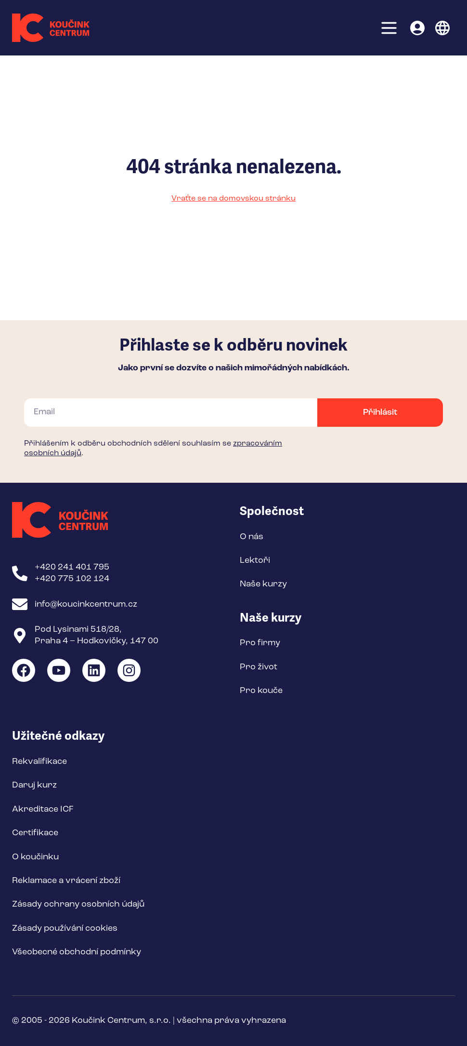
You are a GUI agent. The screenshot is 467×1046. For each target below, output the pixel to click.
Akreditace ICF (43, 809)
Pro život (258, 667)
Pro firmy (260, 642)
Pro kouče (261, 690)
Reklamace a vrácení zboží (66, 880)
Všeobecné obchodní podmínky (76, 952)
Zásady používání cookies (64, 928)
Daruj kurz (34, 785)
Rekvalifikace (39, 761)
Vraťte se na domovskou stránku (233, 199)
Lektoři (255, 560)
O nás (251, 536)
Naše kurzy (263, 584)
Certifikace (35, 833)
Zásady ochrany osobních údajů (78, 904)
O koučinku (35, 857)
